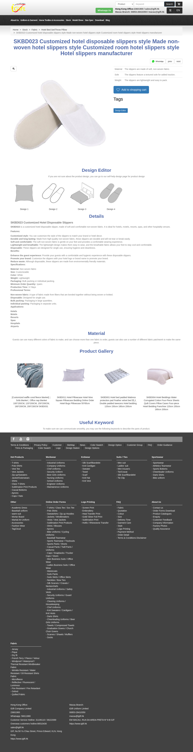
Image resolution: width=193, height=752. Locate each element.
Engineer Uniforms (56, 484)
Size (120, 517)
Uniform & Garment (28, 20)
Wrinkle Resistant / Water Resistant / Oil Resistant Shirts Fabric (25, 673)
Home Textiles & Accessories (51, 20)
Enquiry (156, 517)
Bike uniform (159, 478)
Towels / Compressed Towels (60, 625)
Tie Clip (121, 478)
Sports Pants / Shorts (57, 544)
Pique (14, 652)
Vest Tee (16, 469)
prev (170, 61)
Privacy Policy (40, 445)
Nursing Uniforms (55, 478)
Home (15, 29)
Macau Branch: (122, 12)
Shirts (14, 481)
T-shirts (15, 463)
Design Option (115, 445)
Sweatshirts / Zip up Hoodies (60, 514)
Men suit (122, 463)
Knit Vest (86, 481)
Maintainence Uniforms (58, 487)
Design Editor (120, 110)
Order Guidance (164, 445)
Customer (57, 445)
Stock (68, 20)
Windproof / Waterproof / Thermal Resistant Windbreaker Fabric (25, 664)
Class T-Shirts (18, 484)
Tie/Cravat (122, 472)
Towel (85, 472)
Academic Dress (19, 508)
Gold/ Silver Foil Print (92, 517)
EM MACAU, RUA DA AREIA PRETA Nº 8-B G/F (92, 720)
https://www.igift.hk (19, 739)
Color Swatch (96, 445)
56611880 (26, 716)
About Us (15, 20)
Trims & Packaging (24, 448)
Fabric (34, 29)
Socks (50, 637)
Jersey (15, 649)
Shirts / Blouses (54, 526)
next (178, 61)
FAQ (150, 445)
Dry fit (14, 655)
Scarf (84, 475)
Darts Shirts (158, 475)
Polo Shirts (52, 511)
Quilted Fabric (18, 694)
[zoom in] (14, 68)
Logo (58, 448)
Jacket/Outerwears (21, 478)
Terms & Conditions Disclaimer (132, 538)
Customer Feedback (162, 520)
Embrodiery (87, 511)
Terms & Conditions (20, 445)
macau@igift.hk (156, 12)
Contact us (158, 508)
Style (120, 526)
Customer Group (134, 445)
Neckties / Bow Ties (56, 580)
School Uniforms (55, 481)
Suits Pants (52, 574)
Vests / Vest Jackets (56, 520)
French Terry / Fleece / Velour (26, 658)
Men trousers (124, 469)
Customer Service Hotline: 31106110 (28, 720)
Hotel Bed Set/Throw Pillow (54, 29)
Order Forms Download (164, 511)
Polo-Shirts (17, 466)
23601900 (138, 9)
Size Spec (89, 20)
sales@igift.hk (152, 9)
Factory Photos (160, 526)
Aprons (15, 493)
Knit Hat (86, 478)
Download (99, 20)
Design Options (92, 448)
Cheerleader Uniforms (163, 472)
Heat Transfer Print (91, 514)
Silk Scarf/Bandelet (91, 463)
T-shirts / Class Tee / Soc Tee (60, 508)
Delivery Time (124, 520)
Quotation (122, 511)
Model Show (77, 20)
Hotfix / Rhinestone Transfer (95, 523)
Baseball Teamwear (56, 538)
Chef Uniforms (54, 469)
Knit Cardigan (88, 466)
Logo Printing (124, 529)
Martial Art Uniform (20, 520)
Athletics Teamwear (162, 466)
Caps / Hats (17, 496)
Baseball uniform (20, 511)
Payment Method (126, 532)
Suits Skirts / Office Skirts (59, 577)
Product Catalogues (162, 514)
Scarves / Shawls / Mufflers (60, 634)
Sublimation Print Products (24, 487)
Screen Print (88, 508)
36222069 (51, 720)
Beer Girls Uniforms (56, 475)
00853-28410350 (138, 12)
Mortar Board (18, 517)
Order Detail (123, 535)
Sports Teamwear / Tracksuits (61, 541)
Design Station (73, 448)
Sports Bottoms (160, 469)
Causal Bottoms (19, 490)
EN (178, 10)
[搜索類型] (124, 4)
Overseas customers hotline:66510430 (29, 723)
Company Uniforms (56, 466)
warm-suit (16, 514)
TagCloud (16, 529)
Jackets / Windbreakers (58, 517)
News (82, 445)
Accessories (17, 523)
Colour (121, 514)
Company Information (163, 523)
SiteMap (71, 445)
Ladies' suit (123, 466)
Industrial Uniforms (56, 463)
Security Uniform (55, 472)
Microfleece (17, 679)
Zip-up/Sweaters (19, 475)
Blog (108, 20)
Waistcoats (52, 571)
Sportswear (158, 463)
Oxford (15, 691)
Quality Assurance (161, 529)
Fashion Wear (18, 526)
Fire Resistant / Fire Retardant (26, 688)
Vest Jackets (18, 472)
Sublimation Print (90, 520)
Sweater (86, 469)
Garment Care (124, 523)
